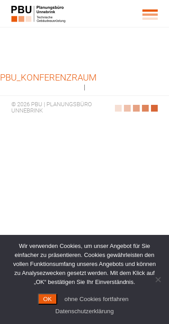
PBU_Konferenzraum (48, 77)
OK (47, 299)
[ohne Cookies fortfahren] (157, 279)
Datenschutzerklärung (84, 311)
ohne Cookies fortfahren (96, 299)
